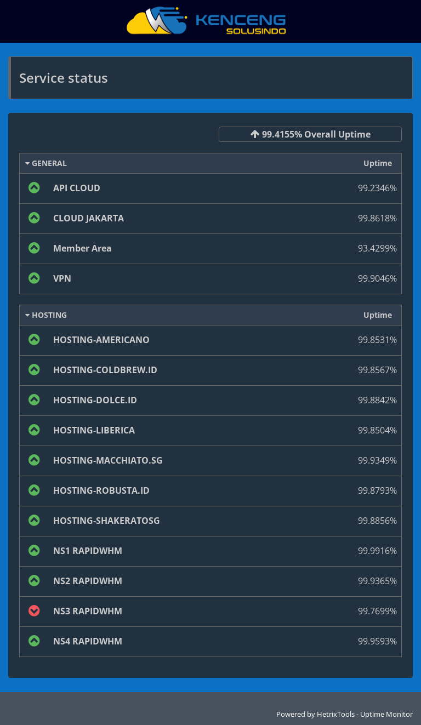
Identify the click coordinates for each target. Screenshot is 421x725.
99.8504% (377, 430)
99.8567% (377, 370)
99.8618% (377, 218)
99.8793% (377, 490)
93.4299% (377, 248)
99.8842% (377, 400)
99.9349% (377, 460)
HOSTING (46, 315)
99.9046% (377, 278)
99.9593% (377, 641)
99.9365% (377, 581)
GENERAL (46, 163)
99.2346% (377, 188)
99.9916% (377, 551)
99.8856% (377, 521)
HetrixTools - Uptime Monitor (365, 714)
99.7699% (377, 611)
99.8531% (377, 340)
